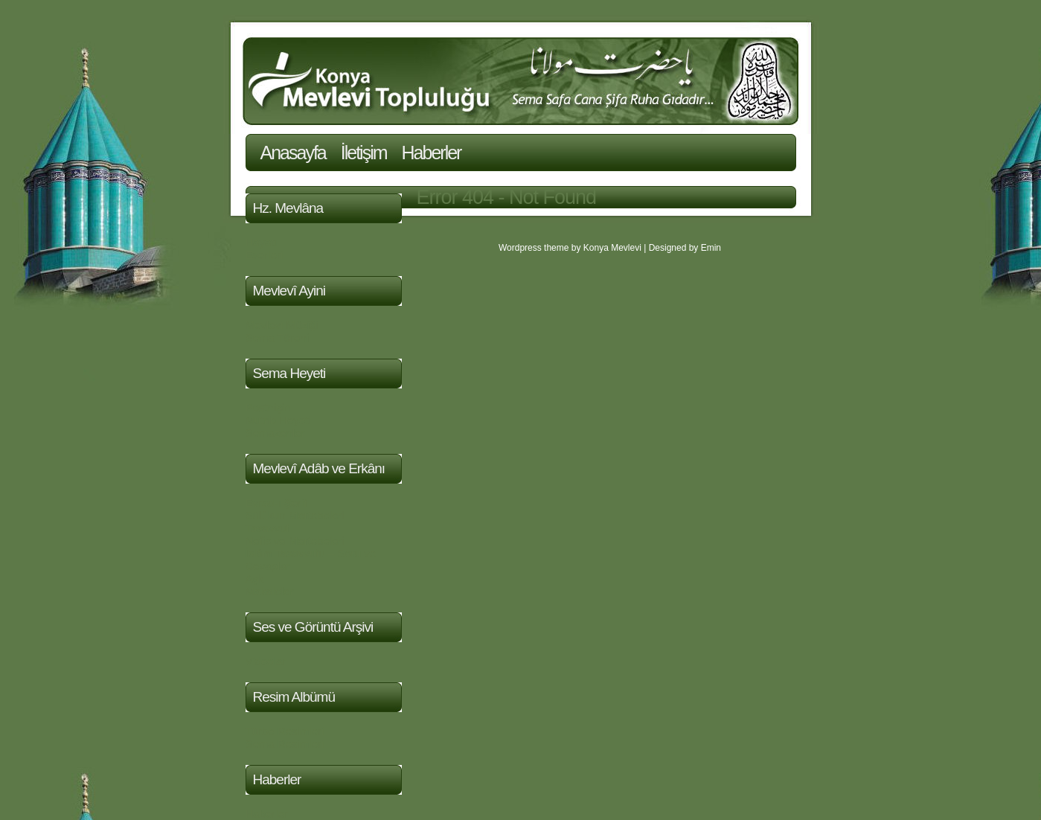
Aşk (255, 578)
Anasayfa (293, 152)
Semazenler (275, 432)
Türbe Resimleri (285, 731)
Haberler (431, 152)
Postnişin (268, 407)
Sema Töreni (278, 337)
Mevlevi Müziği (282, 324)
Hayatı (262, 242)
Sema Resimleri (285, 743)
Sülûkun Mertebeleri (295, 515)
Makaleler (270, 591)
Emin (711, 248)
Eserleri (265, 255)
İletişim (364, 152)
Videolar (266, 661)
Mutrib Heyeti (278, 420)
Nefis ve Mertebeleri (295, 540)
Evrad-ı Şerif (276, 502)
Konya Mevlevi (612, 248)
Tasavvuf (267, 528)
